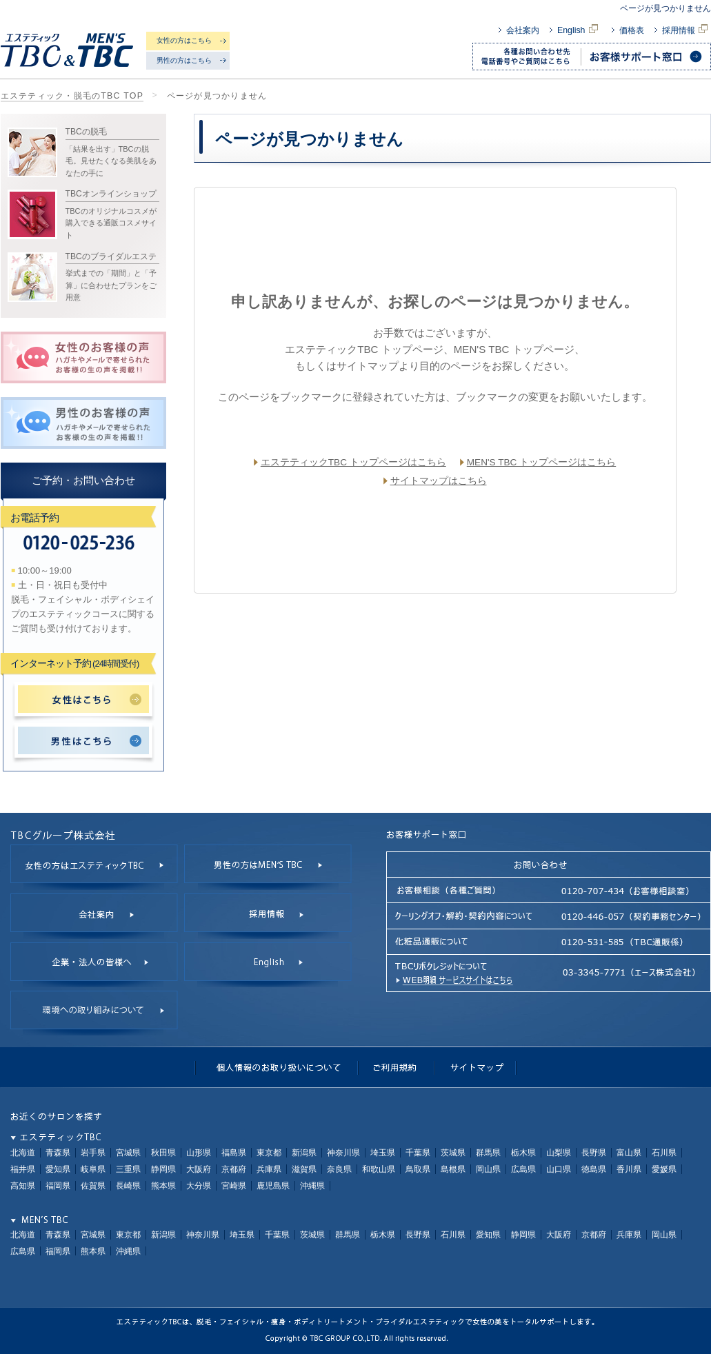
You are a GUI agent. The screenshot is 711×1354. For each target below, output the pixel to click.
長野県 (593, 1153)
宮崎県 (233, 1186)
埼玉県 (382, 1153)
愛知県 (58, 1169)
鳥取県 (417, 1169)
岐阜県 (93, 1169)
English (579, 30)
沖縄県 (312, 1186)
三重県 (128, 1169)
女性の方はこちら (184, 40)
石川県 (664, 1153)
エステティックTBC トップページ (364, 349)
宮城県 (128, 1153)
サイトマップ (368, 366)
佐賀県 (93, 1186)
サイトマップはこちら (438, 481)
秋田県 (163, 1153)
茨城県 (453, 1153)
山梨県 (558, 1153)
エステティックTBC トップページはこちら (353, 462)
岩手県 (93, 1153)
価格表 (631, 30)
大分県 (198, 1186)
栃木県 (523, 1153)
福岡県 (58, 1186)
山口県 (558, 1169)
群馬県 (488, 1153)
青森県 (58, 1153)
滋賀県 (304, 1169)
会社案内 (522, 30)
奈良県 (339, 1169)
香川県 (629, 1169)
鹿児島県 (273, 1186)
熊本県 (163, 1186)
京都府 (233, 1169)
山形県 (198, 1153)
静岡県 (163, 1169)
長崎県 (128, 1186)
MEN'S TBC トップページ (514, 349)
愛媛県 (664, 1169)
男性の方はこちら (184, 60)
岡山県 (488, 1169)
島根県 (453, 1169)
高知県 (22, 1186)
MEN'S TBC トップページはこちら (541, 462)
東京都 (269, 1153)
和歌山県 (378, 1169)
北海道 (22, 1153)
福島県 (233, 1153)
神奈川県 (343, 1153)
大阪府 (198, 1169)
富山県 (629, 1153)
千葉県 (417, 1153)
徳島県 (593, 1169)
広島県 (523, 1169)
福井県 (22, 1169)
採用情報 (686, 30)
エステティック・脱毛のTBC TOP (72, 96)
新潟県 (304, 1153)
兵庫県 (269, 1169)
